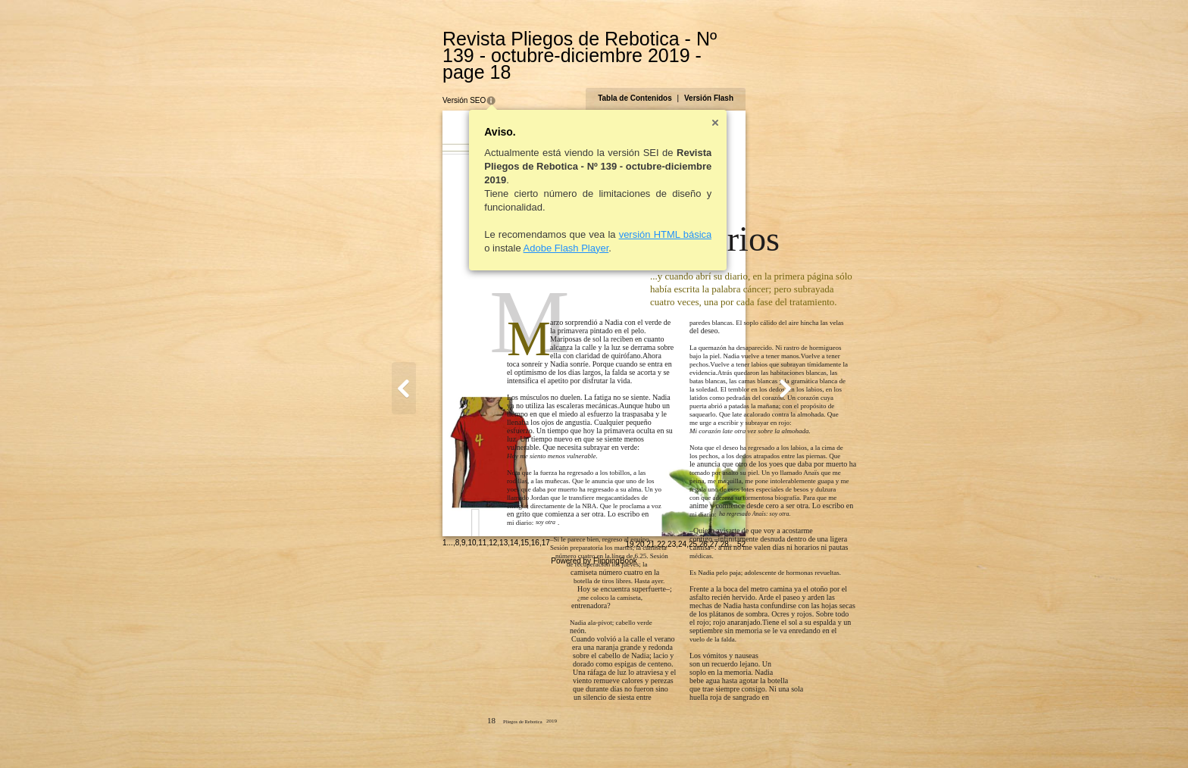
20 (714, 735)
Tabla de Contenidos (709, 81)
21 (725, 735)
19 (703, 735)
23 (746, 735)
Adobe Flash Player (492, 231)
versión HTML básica (591, 217)
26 (777, 735)
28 (798, 735)
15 (450, 733)
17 (471, 733)
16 (461, 733)
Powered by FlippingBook (593, 752)
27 (787, 735)
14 (440, 733)
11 (409, 733)
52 (815, 735)
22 (735, 735)
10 (398, 733)
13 (430, 733)
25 (766, 735)
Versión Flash (782, 81)
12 (419, 733)
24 (756, 735)
